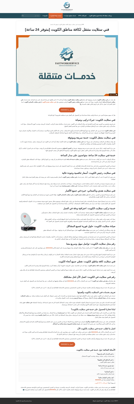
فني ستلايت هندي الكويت (49, 102)
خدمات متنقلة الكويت (109, 400)
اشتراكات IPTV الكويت (101, 383)
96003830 (49, 248)
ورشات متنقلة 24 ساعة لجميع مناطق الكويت (100, 15)
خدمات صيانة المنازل (56, 15)
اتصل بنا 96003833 (67, 110)
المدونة (45, 15)
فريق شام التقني (20, 400)
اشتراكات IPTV (82, 15)
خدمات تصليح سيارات (70, 15)
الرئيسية (81, 24)
